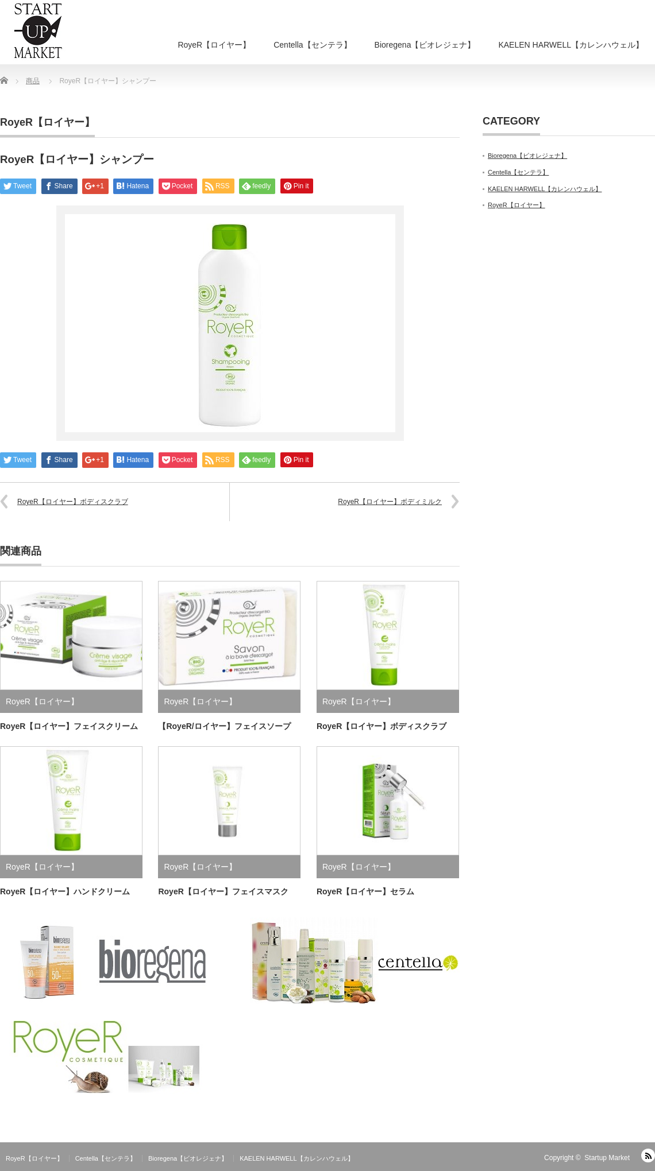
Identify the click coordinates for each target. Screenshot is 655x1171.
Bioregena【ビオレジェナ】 (425, 44)
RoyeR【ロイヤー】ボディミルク (390, 502)
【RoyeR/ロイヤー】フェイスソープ (224, 726)
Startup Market (607, 1158)
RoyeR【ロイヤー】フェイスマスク (223, 891)
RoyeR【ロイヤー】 (214, 44)
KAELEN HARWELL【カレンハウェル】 (571, 44)
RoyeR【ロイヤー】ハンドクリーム (65, 891)
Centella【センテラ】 (312, 44)
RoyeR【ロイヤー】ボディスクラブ (72, 502)
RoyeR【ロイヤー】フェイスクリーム (69, 726)
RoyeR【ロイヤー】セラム (365, 891)
